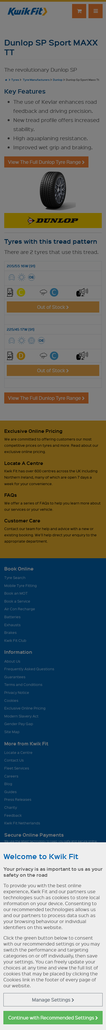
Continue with (53, 1018)
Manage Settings (53, 1000)
